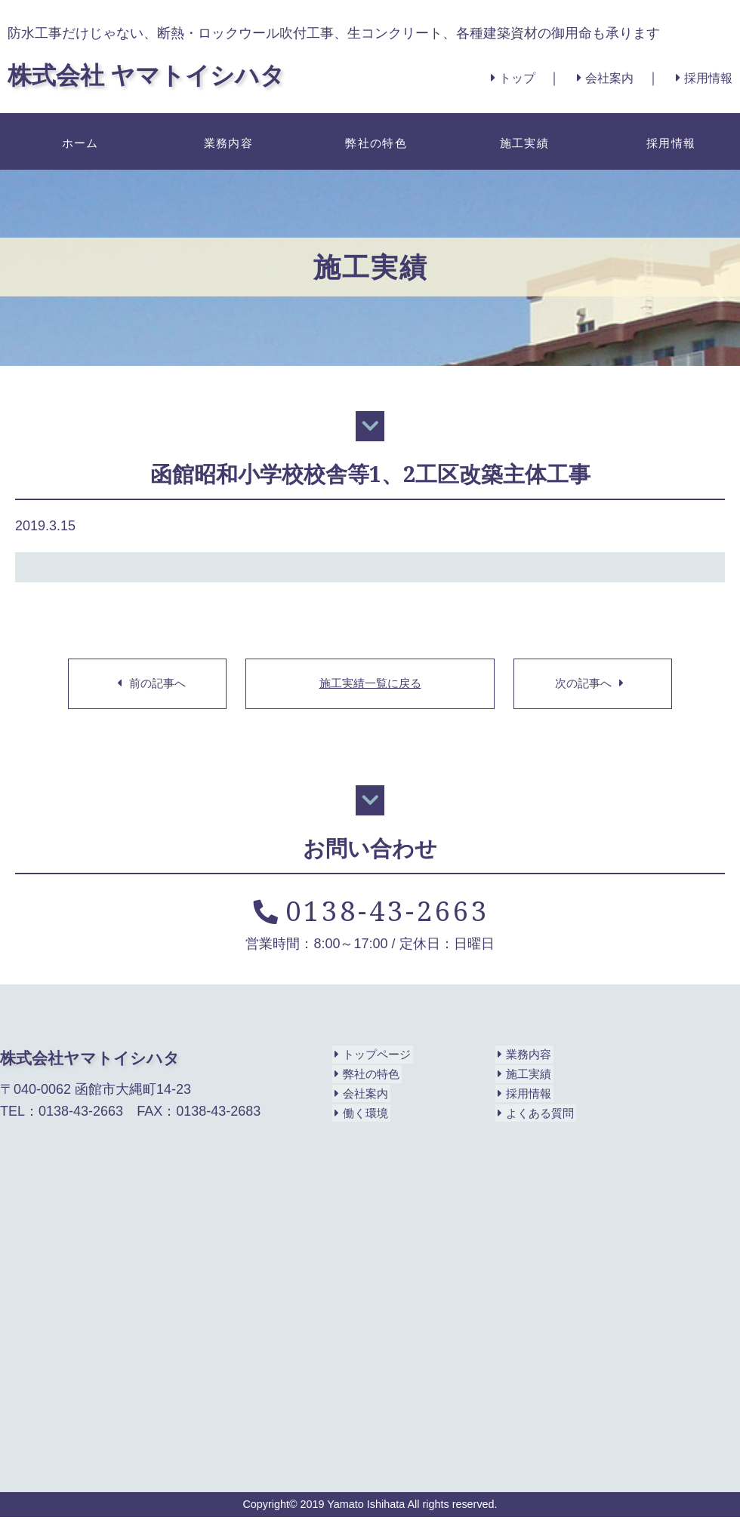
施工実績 (522, 141)
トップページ (372, 1057)
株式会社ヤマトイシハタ (94, 1061)
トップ (491, 77)
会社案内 (592, 77)
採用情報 (700, 77)
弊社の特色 (374, 141)
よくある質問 (535, 1116)
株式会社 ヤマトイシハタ (163, 73)
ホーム (77, 141)
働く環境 (360, 1116)
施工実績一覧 (370, 684)
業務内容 (226, 141)
